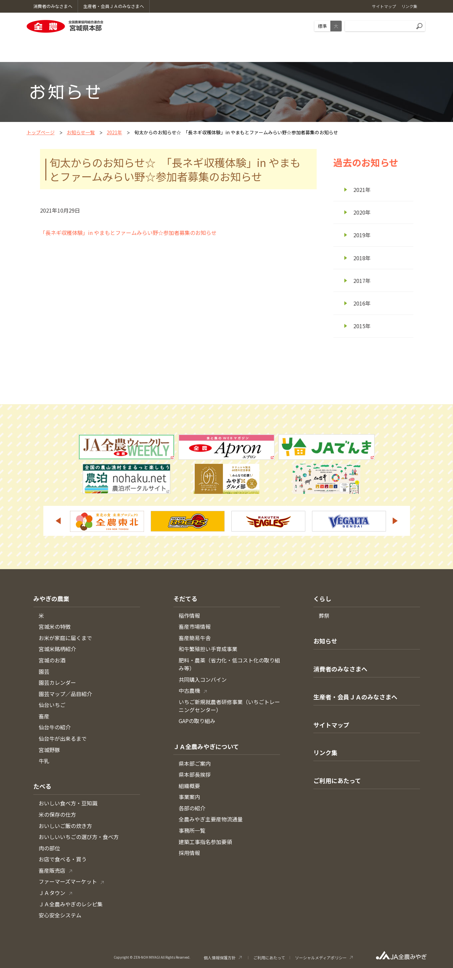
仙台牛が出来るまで (63, 738)
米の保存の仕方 (57, 814)
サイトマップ (331, 724)
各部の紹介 (192, 808)
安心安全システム (60, 915)
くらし (322, 598)
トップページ (41, 132)
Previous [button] (58, 521)
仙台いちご (52, 705)
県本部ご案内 (195, 763)
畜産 (44, 716)
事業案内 (189, 797)
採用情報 (189, 853)
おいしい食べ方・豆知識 (68, 803)
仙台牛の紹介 (55, 727)
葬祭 (324, 615)
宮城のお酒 (52, 660)
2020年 (362, 212)
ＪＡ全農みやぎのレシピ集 (71, 904)
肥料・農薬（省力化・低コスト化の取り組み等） (229, 664)
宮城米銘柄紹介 (57, 649)
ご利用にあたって (337, 780)
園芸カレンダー (57, 682)
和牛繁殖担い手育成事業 (208, 649)
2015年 (362, 326)
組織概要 (189, 786)
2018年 (362, 258)
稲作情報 (189, 615)
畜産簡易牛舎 (195, 638)
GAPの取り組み (197, 721)
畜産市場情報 (195, 626)
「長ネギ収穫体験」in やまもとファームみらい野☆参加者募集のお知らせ (128, 233)
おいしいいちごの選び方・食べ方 (79, 837)
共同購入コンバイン (203, 679)
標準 (322, 26)
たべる (42, 786)
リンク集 (325, 752)
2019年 (362, 235)
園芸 (44, 671)
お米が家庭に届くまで (65, 638)
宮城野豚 (49, 750)
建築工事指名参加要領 (205, 842)
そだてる (185, 598)
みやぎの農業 (51, 598)
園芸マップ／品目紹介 (65, 694)
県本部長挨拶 (195, 774)
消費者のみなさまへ (340, 668)
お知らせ (325, 640)
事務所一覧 (192, 830)
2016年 (362, 303)
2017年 (362, 281)
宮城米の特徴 (55, 626)
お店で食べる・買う (63, 859)
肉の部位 (49, 848)
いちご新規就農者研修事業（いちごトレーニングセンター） (229, 706)
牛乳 (44, 761)
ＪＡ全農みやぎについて (206, 746)
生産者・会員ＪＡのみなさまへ (355, 696)
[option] (107, 521)
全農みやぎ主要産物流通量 (211, 819)
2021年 (114, 132)
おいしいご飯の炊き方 (65, 826)
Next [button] (395, 521)
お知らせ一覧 (81, 132)
